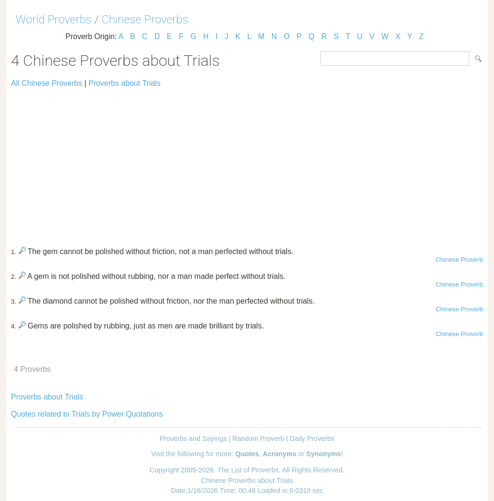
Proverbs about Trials (124, 83)
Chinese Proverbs (145, 19)
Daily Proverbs (312, 438)
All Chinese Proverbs (46, 83)
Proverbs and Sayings (193, 438)
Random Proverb (258, 438)
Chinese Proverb (459, 259)
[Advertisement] (247, 163)
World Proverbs (54, 19)
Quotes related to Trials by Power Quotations (87, 414)
